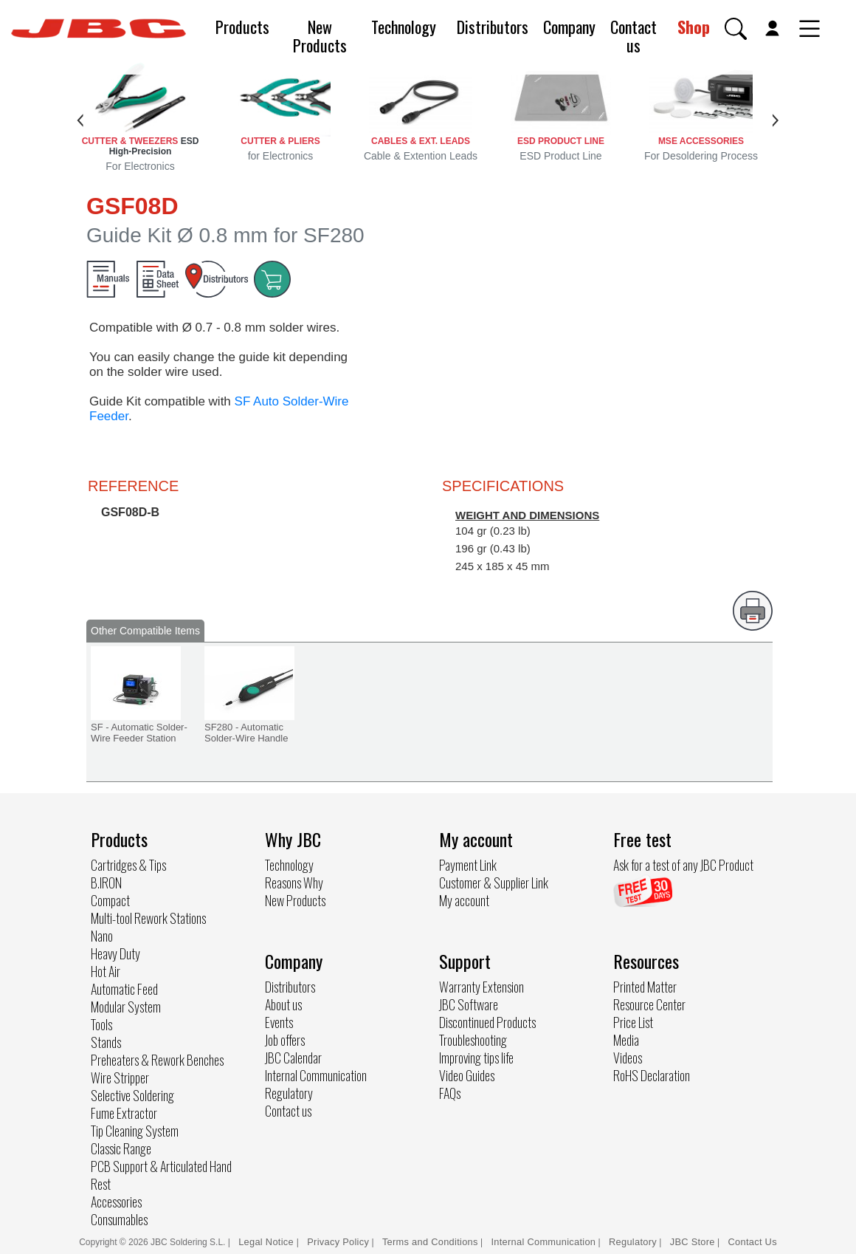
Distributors (492, 26)
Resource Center (649, 1004)
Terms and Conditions (430, 1241)
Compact (110, 900)
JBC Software (468, 1004)
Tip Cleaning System (135, 1130)
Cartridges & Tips (128, 864)
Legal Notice (267, 1241)
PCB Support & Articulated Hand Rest (161, 1175)
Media (626, 1039)
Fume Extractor (124, 1113)
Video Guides (466, 1075)
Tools (101, 1024)
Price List (633, 1022)
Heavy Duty (115, 953)
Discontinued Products (487, 1022)
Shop (693, 26)
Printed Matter (645, 986)
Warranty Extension (481, 986)
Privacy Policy (338, 1241)
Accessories (116, 1201)
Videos (627, 1057)
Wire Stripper (120, 1077)
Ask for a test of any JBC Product (683, 864)
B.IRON (106, 882)
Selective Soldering (132, 1095)
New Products (320, 36)
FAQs (449, 1093)
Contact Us (752, 1241)
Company (569, 26)
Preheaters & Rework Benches (157, 1059)
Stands (106, 1042)
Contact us (633, 36)
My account (464, 900)
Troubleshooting (473, 1039)
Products (242, 26)
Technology (403, 26)
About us (283, 1004)
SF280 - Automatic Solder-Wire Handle (246, 733)
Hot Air (105, 971)
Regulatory (289, 1093)
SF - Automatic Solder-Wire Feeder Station (139, 733)
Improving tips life (476, 1057)
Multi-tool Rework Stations (148, 918)
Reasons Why (294, 882)
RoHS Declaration (651, 1075)
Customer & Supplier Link (493, 882)
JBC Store (692, 1241)
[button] (735, 28)
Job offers (285, 1039)
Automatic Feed (124, 988)
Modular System (126, 1006)
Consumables (119, 1219)
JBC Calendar (293, 1057)
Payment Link (468, 864)
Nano (102, 935)
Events (279, 1022)
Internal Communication (316, 1075)
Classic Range (121, 1148)
